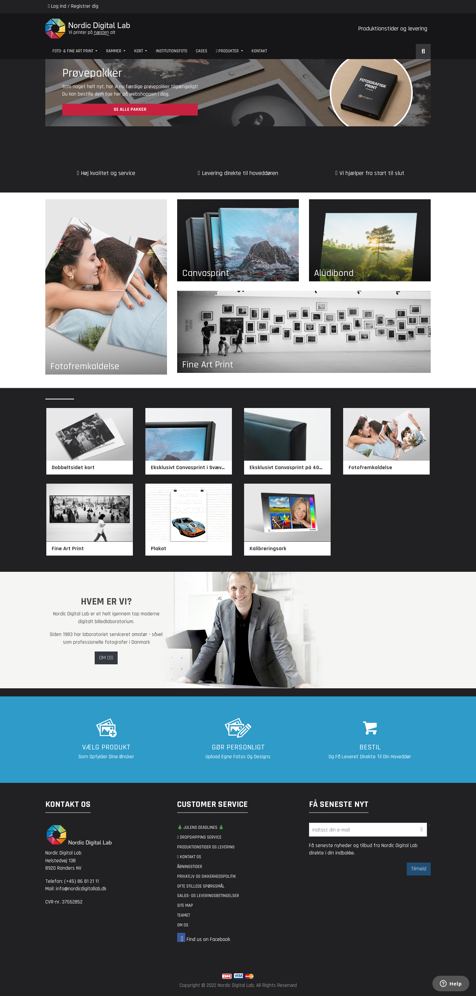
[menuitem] (75, 51)
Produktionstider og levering (392, 28)
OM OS (106, 657)
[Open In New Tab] (238, 93)
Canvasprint (205, 273)
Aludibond (334, 273)
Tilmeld (418, 868)
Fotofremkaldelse (84, 366)
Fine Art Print (207, 364)
